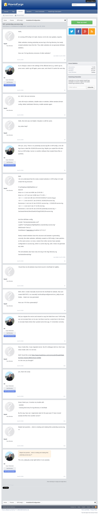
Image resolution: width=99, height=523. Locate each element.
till (4, 77)
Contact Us (73, 507)
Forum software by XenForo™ (15, 509)
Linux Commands (39, 11)
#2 (64, 90)
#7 (64, 285)
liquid (34, 26)
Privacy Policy (93, 509)
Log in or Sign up (91, 1)
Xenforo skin (6, 507)
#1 (64, 59)
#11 (64, 396)
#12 (64, 421)
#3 (64, 115)
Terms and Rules (86, 509)
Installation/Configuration (18, 26)
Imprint (83, 507)
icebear (93, 72)
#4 (64, 139)
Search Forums (9, 15)
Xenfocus (13, 507)
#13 (64, 445)
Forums (20, 11)
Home (88, 507)
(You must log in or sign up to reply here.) (56, 481)
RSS (96, 507)
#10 (64, 365)
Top (93, 507)
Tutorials (6, 11)
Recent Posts (20, 15)
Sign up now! (82, 22)
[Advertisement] (81, 103)
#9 (64, 341)
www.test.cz (30, 230)
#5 (64, 170)
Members (29, 11)
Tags (13, 11)
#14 (64, 476)
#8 (64, 310)
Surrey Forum (94, 512)
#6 (64, 261)
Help (79, 507)
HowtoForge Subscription (54, 11)
